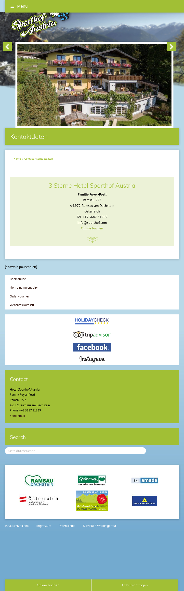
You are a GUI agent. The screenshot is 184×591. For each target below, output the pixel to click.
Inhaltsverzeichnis (17, 526)
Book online (18, 279)
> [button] (171, 46)
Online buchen (92, 228)
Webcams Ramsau (22, 305)
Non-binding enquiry (24, 287)
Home (17, 158)
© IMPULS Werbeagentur (99, 526)
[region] (89, 47)
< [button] (7, 46)
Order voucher (19, 296)
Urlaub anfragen (135, 585)
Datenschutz (67, 526)
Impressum (43, 526)
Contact (29, 158)
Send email (17, 416)
